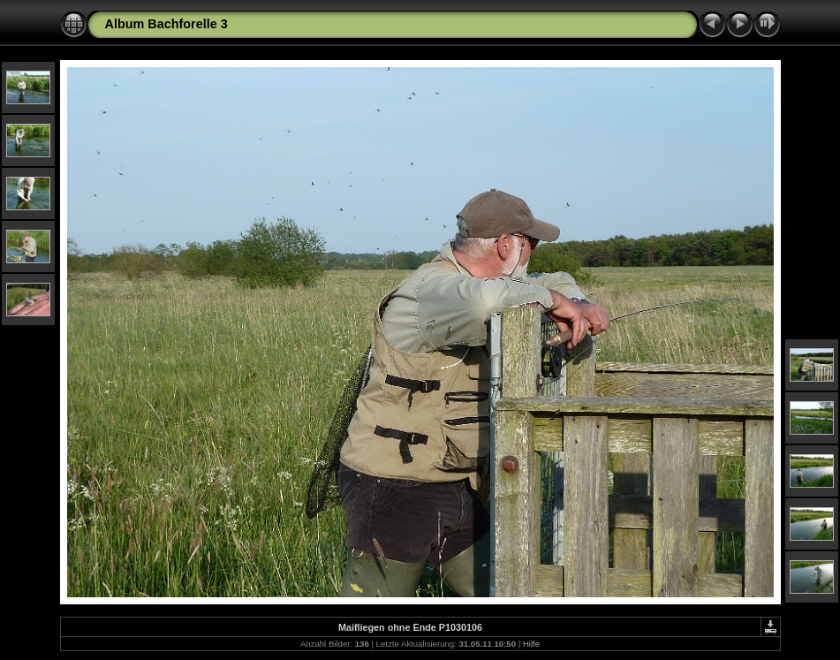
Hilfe (531, 644)
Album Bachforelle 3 (166, 24)
